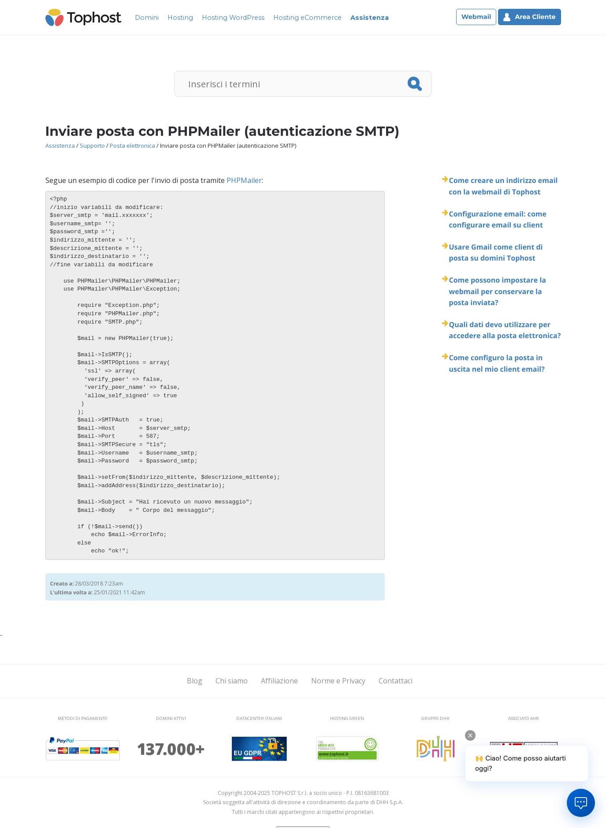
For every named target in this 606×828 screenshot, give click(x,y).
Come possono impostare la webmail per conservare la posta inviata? (497, 291)
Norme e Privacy (338, 681)
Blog (194, 681)
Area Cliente (529, 17)
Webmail (476, 17)
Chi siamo (232, 681)
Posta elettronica (132, 145)
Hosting (180, 18)
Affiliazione (279, 681)
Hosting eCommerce (307, 18)
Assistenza (369, 18)
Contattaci (396, 681)
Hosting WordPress (233, 18)
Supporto (92, 145)
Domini (147, 18)
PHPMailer (244, 180)
